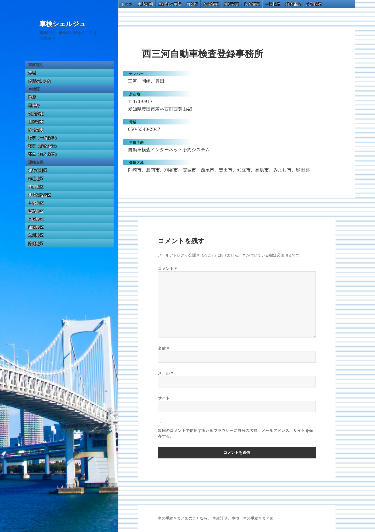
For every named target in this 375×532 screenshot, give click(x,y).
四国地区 (36, 227)
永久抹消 (313, 4)
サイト (164, 398)
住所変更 (36, 121)
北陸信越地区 (39, 194)
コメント (167, 268)
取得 (32, 97)
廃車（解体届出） (43, 146)
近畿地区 (36, 211)
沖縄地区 (36, 243)
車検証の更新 (169, 4)
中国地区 (36, 219)
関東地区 (36, 186)
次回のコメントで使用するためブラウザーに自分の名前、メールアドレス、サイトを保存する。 (235, 433)
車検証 (34, 89)
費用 (32, 72)
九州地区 (36, 235)
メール (165, 373)
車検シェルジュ (62, 23)
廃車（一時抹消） (43, 137)
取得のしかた (39, 81)
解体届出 (293, 4)
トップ (126, 4)
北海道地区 (37, 170)
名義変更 (36, 113)
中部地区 (36, 202)
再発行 (34, 105)
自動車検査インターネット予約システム (169, 149)
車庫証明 (36, 64)
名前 (163, 348)
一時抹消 (272, 4)
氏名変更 (36, 129)
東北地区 (36, 178)
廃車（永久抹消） (43, 154)
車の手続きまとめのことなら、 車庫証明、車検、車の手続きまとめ (216, 518)
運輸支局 (36, 162)
